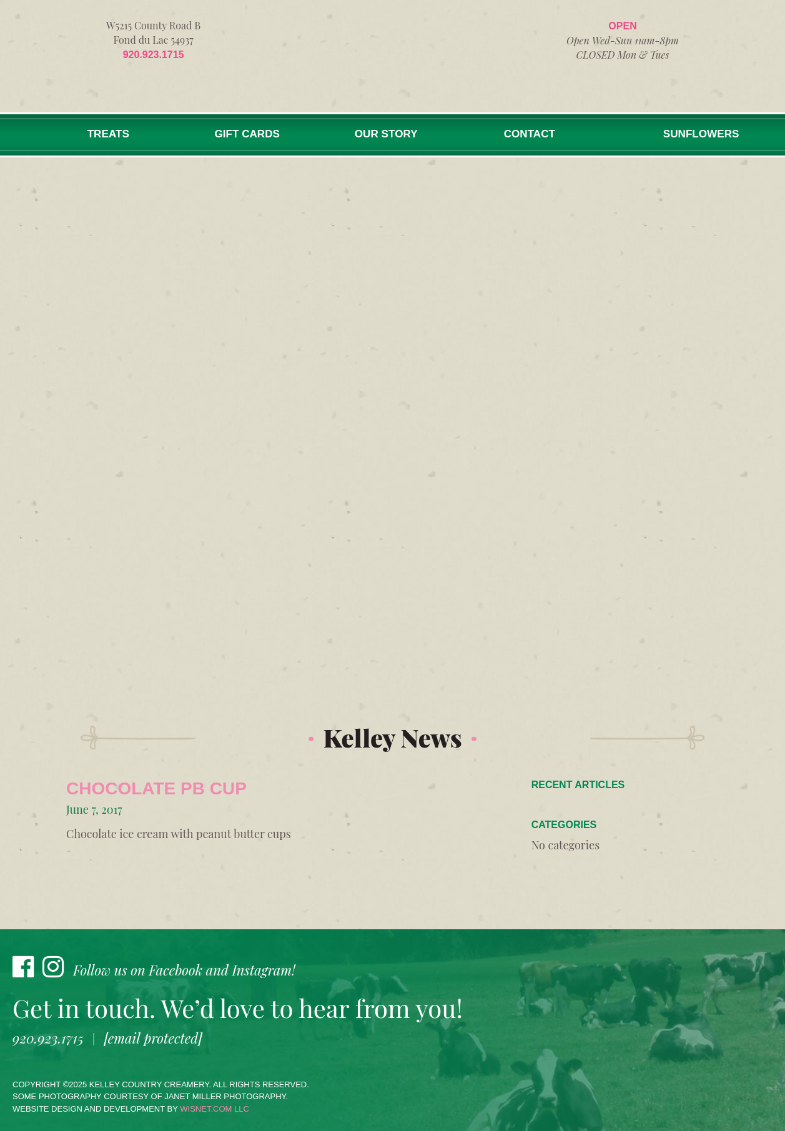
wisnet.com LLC (214, 1109)
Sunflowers (699, 134)
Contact (524, 134)
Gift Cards (243, 134)
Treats (107, 134)
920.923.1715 (153, 54)
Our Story (380, 134)
